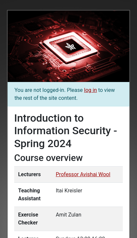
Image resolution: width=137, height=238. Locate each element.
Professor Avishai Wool (83, 174)
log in (90, 90)
